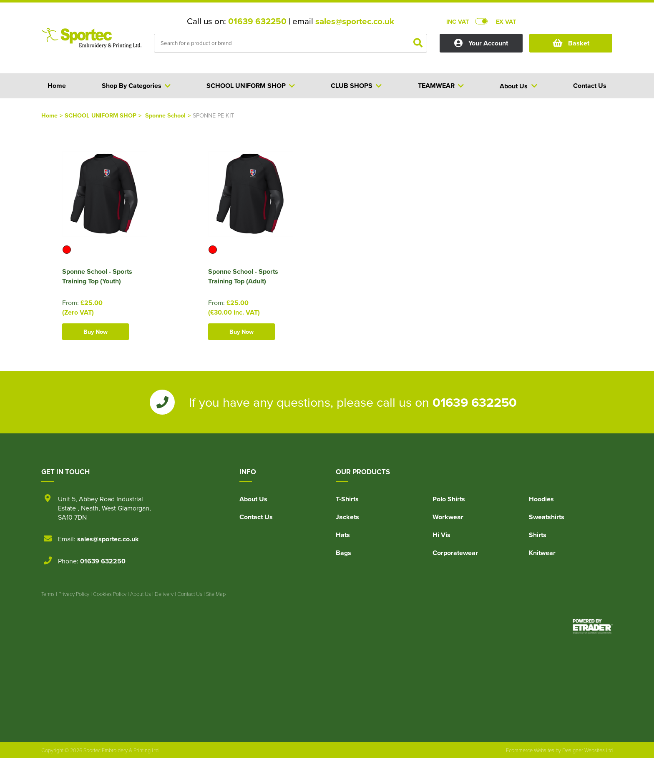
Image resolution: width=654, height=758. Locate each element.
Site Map (216, 594)
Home (49, 115)
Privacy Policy (73, 594)
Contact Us (256, 517)
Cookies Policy (109, 594)
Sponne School (165, 115)
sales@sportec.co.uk (354, 21)
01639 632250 (257, 21)
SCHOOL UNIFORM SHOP (100, 115)
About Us (253, 499)
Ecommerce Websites (530, 750)
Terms (48, 594)
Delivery (164, 594)
